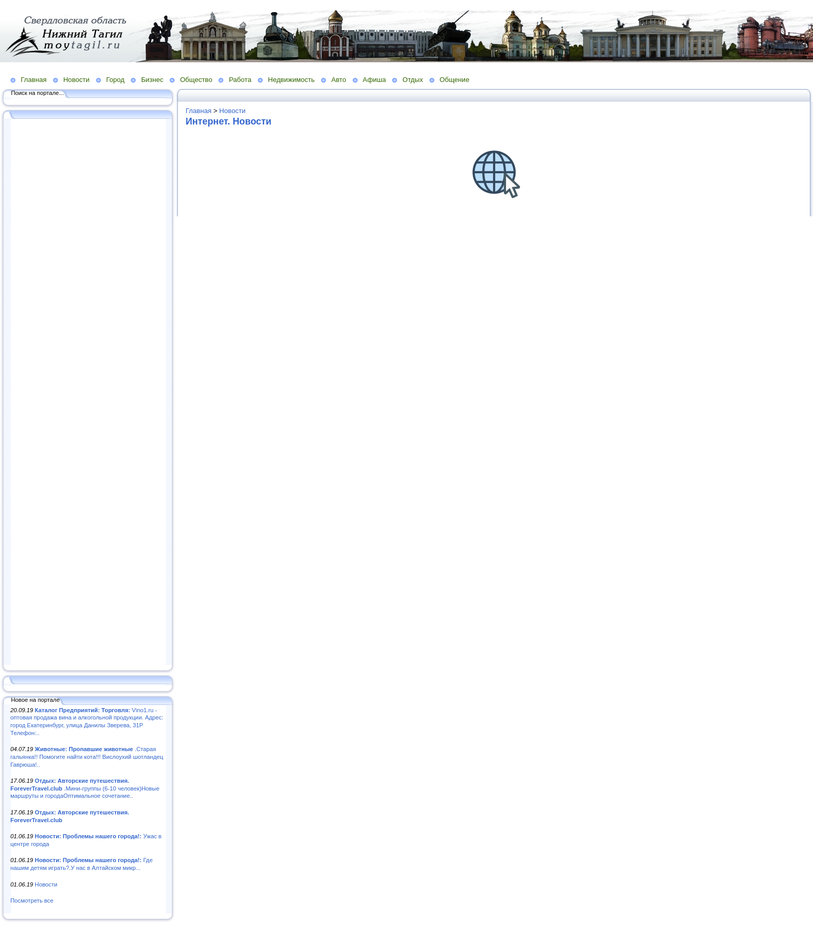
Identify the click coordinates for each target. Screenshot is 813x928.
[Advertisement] (88, 392)
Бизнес (152, 80)
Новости (76, 80)
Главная (34, 80)
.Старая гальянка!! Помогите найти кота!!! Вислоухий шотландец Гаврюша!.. (86, 756)
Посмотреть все (31, 900)
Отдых (412, 80)
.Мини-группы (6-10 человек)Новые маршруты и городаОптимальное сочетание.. (84, 788)
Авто (338, 80)
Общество (196, 80)
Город (115, 80)
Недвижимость (291, 80)
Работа (240, 80)
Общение (455, 80)
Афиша (374, 80)
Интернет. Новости (228, 121)
